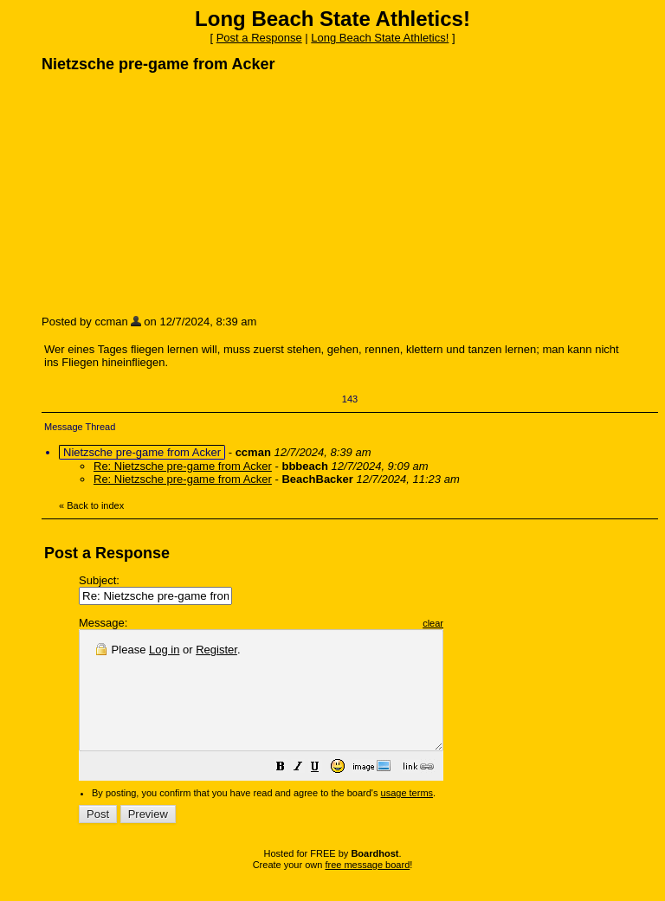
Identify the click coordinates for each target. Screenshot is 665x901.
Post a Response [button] (259, 37)
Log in (164, 649)
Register (216, 649)
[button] (324, 792)
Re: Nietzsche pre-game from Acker (183, 466)
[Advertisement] (171, 193)
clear (476, 623)
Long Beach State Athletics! (380, 37)
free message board (367, 888)
